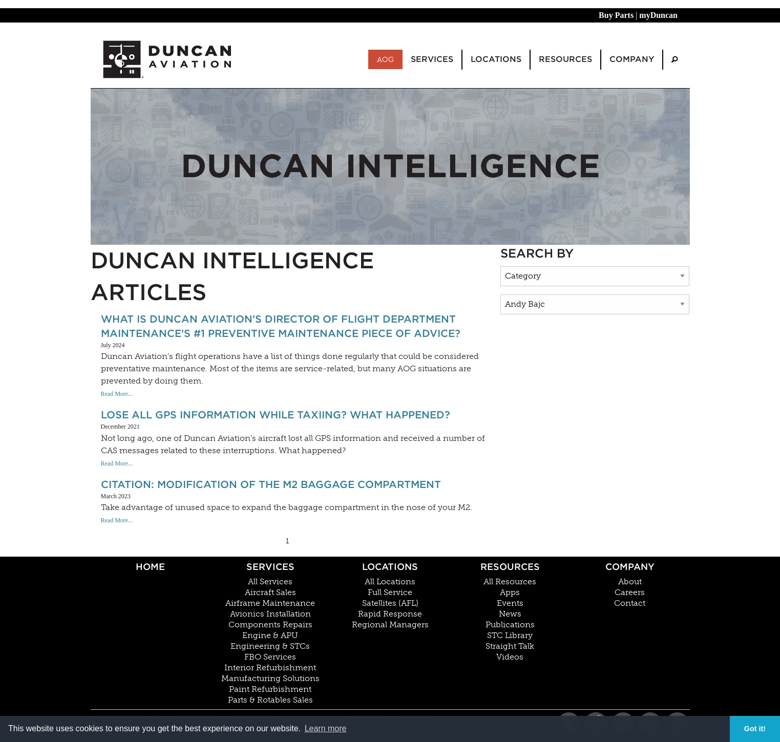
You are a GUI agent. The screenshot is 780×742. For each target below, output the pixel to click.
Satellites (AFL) (390, 603)
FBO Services (270, 657)
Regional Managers (390, 625)
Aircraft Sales (270, 592)
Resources (510, 566)
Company (630, 566)
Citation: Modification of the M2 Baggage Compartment (271, 484)
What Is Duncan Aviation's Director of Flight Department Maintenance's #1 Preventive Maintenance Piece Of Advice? (280, 326)
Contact (629, 603)
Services (270, 566)
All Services (270, 582)
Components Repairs (270, 625)
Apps (510, 592)
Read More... (117, 393)
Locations (390, 566)
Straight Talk (510, 646)
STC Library (510, 635)
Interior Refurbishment (270, 668)
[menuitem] (674, 60)
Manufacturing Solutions (270, 678)
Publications (510, 625)
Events (510, 603)
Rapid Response (390, 614)
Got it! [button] (755, 729)
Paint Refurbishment (270, 689)
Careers (630, 592)
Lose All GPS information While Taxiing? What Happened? (275, 415)
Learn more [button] (326, 728)
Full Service (390, 592)
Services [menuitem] (432, 59)
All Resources (509, 582)
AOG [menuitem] (385, 59)
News (510, 614)
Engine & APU (270, 635)
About (630, 582)
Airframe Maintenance (270, 603)
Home (150, 566)
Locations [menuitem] (496, 59)
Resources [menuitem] (565, 59)
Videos (509, 657)
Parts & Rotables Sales (270, 700)
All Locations (390, 582)
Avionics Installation (270, 614)
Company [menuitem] (631, 59)
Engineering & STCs (270, 646)
